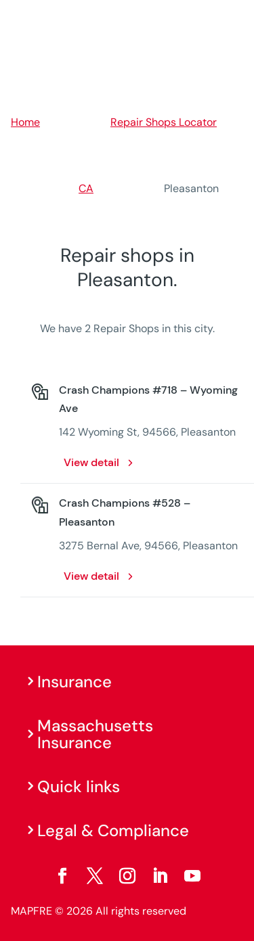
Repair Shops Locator (163, 122)
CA (86, 188)
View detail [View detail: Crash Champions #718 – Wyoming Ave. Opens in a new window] (91, 462)
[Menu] (234, 16)
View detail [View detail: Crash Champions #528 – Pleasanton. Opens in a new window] (91, 576)
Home (25, 122)
